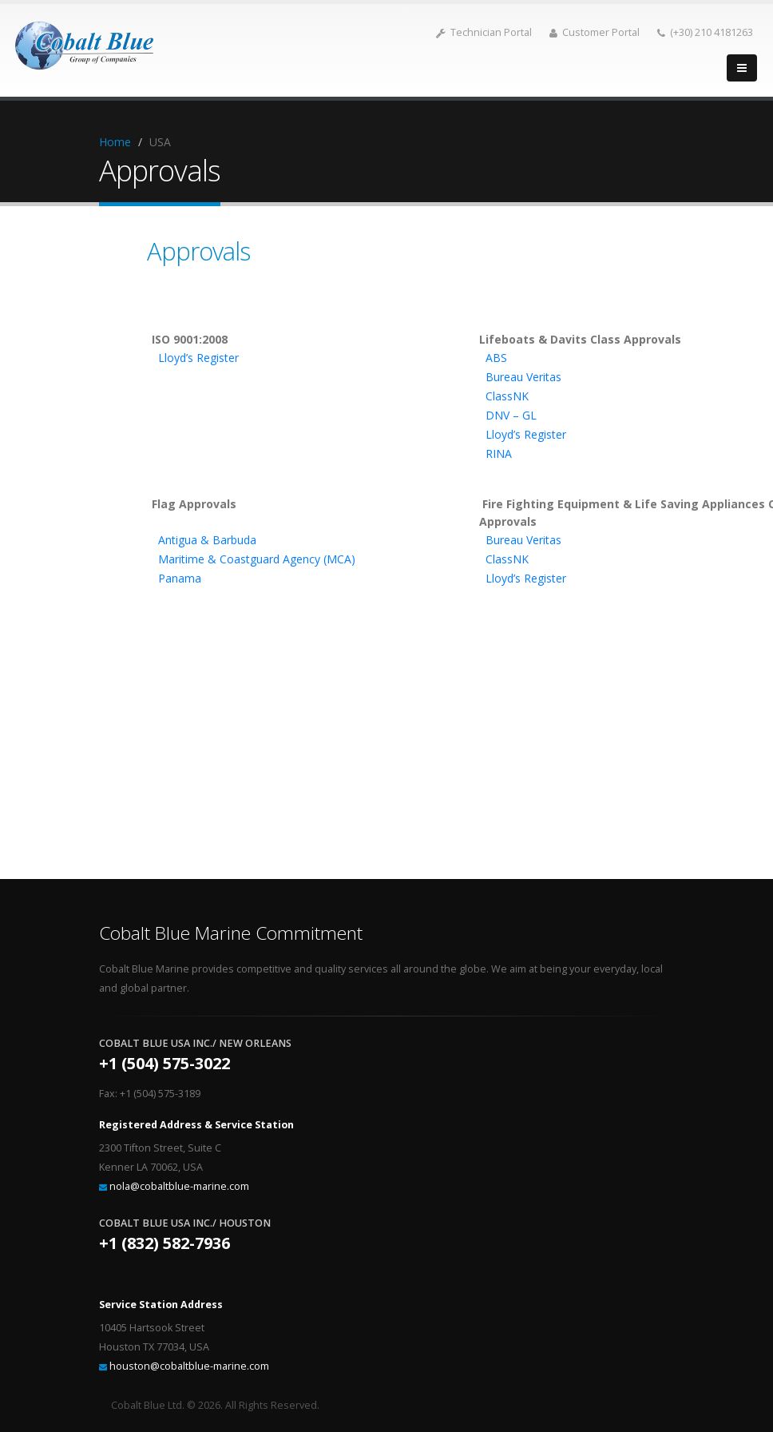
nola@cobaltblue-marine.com (179, 1186)
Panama (179, 578)
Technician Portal (484, 32)
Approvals (198, 251)
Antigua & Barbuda (207, 539)
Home (115, 141)
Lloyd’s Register (198, 357)
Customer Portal (594, 32)
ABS (496, 357)
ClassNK (507, 396)
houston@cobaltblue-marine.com (189, 1366)
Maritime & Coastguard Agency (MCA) (256, 559)
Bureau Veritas (523, 376)
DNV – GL (511, 415)
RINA (499, 453)
